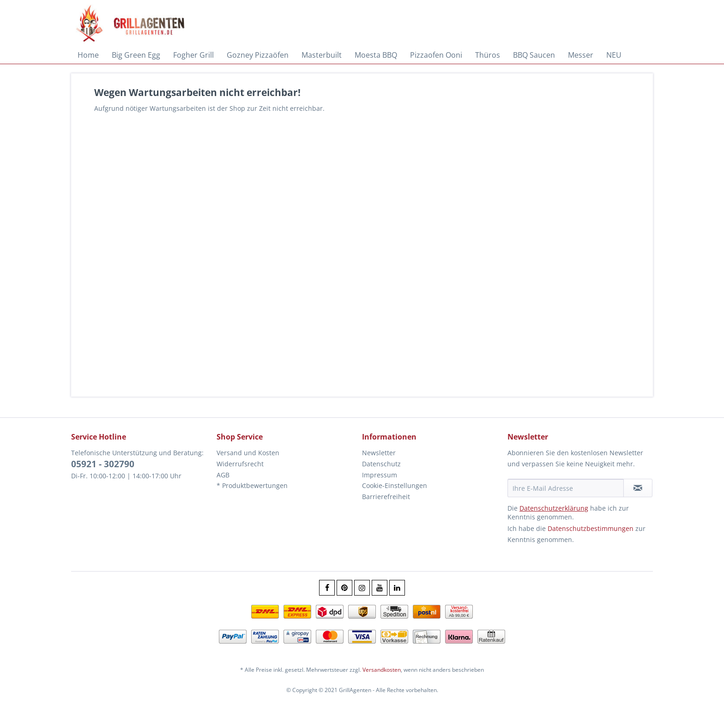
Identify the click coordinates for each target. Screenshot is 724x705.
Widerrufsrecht (240, 463)
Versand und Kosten (248, 452)
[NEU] (614, 55)
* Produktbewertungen (252, 485)
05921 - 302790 (102, 464)
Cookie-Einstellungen (394, 485)
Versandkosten (381, 670)
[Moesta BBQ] (376, 55)
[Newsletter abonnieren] (637, 488)
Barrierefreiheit (386, 496)
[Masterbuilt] (321, 55)
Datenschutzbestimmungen (591, 528)
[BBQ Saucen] (534, 55)
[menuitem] (88, 55)
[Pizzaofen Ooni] (436, 55)
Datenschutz (381, 463)
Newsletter (379, 452)
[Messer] (580, 55)
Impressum (379, 474)
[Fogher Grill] (193, 55)
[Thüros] (488, 55)
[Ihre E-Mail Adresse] (565, 488)
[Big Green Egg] (136, 55)
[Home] (88, 55)
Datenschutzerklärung (553, 508)
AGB (223, 474)
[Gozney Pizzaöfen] (257, 55)
